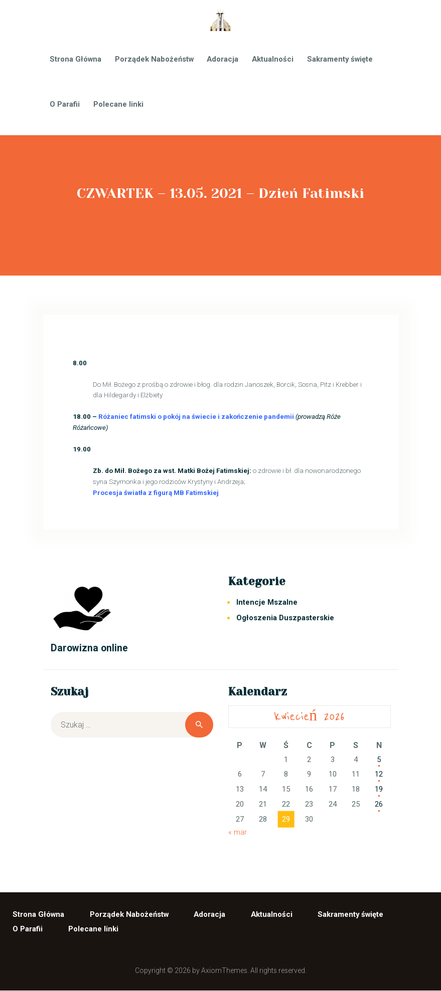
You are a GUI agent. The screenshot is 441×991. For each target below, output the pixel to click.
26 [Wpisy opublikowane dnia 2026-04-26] (379, 804)
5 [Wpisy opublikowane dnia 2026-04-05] (379, 759)
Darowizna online (89, 648)
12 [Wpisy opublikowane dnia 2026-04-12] (379, 774)
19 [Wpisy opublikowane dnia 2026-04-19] (379, 789)
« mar (237, 832)
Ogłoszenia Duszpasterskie (285, 617)
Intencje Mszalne (267, 602)
